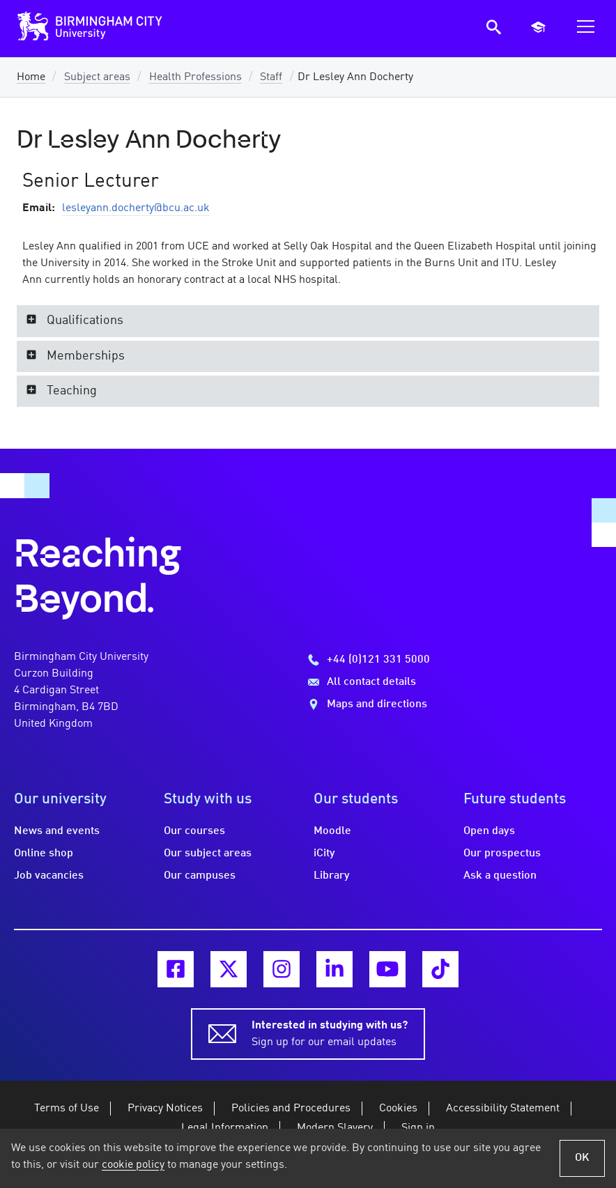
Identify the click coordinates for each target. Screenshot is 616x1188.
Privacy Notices (165, 1108)
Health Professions (195, 77)
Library (332, 875)
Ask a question (500, 875)
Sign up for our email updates (330, 1032)
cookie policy (133, 1165)
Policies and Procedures (291, 1108)
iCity (324, 853)
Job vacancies (49, 875)
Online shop (43, 853)
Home (31, 77)
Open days (489, 831)
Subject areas (97, 77)
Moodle (332, 831)
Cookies (398, 1108)
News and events (57, 831)
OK (582, 1158)
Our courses (194, 831)
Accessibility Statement (503, 1108)
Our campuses (200, 875)
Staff (271, 77)
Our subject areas (208, 853)
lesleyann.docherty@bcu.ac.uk (136, 208)
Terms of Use (66, 1108)
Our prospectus (502, 853)
